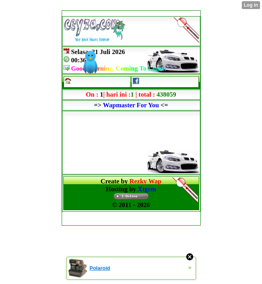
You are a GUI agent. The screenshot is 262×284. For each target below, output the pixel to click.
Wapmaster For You (131, 105)
